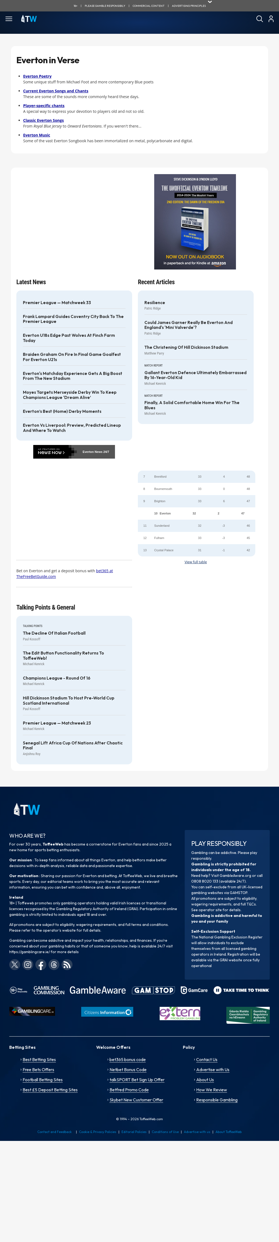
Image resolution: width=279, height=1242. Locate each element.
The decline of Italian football (54, 633)
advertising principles (189, 6)
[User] (271, 19)
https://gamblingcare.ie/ (29, 951)
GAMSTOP (238, 892)
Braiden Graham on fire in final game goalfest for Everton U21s (72, 357)
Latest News (31, 282)
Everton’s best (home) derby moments (62, 411)
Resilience (154, 302)
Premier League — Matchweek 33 (57, 302)
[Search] (259, 19)
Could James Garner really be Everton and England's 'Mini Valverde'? (188, 325)
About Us (205, 1079)
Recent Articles (156, 282)
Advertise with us (197, 1132)
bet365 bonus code (128, 1059)
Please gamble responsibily (105, 6)
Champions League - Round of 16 (56, 678)
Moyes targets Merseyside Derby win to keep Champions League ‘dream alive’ (70, 395)
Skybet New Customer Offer (136, 1099)
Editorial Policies (134, 1132)
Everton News (92, 451)
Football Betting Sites (43, 1079)
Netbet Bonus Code (128, 1069)
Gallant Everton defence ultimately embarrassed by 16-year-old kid (195, 375)
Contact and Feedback (54, 1132)
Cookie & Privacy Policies (97, 1132)
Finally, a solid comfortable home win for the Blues (191, 405)
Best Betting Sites (39, 1059)
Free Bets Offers (38, 1069)
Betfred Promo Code (129, 1089)
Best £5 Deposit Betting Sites (50, 1089)
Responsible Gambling (217, 1099)
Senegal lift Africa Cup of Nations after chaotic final (73, 745)
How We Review (211, 1089)
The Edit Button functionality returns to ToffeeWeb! (63, 656)
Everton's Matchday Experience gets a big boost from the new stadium (72, 376)
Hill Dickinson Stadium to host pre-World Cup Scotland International (68, 700)
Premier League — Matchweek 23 (57, 723)
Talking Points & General (45, 607)
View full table (195, 562)
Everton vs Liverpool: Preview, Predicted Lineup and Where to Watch (72, 428)
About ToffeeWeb (229, 1132)
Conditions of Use (165, 1132)
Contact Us (206, 1059)
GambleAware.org (235, 875)
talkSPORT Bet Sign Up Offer (137, 1079)
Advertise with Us (212, 1069)
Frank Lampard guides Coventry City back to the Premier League (73, 319)
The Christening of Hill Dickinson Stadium (186, 347)
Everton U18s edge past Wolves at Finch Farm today (69, 338)
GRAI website (231, 960)
